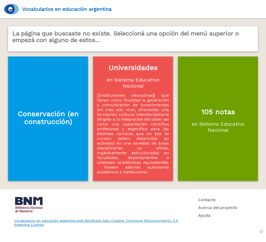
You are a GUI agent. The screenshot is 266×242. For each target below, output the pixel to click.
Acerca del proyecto (217, 207)
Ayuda (204, 215)
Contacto (207, 199)
